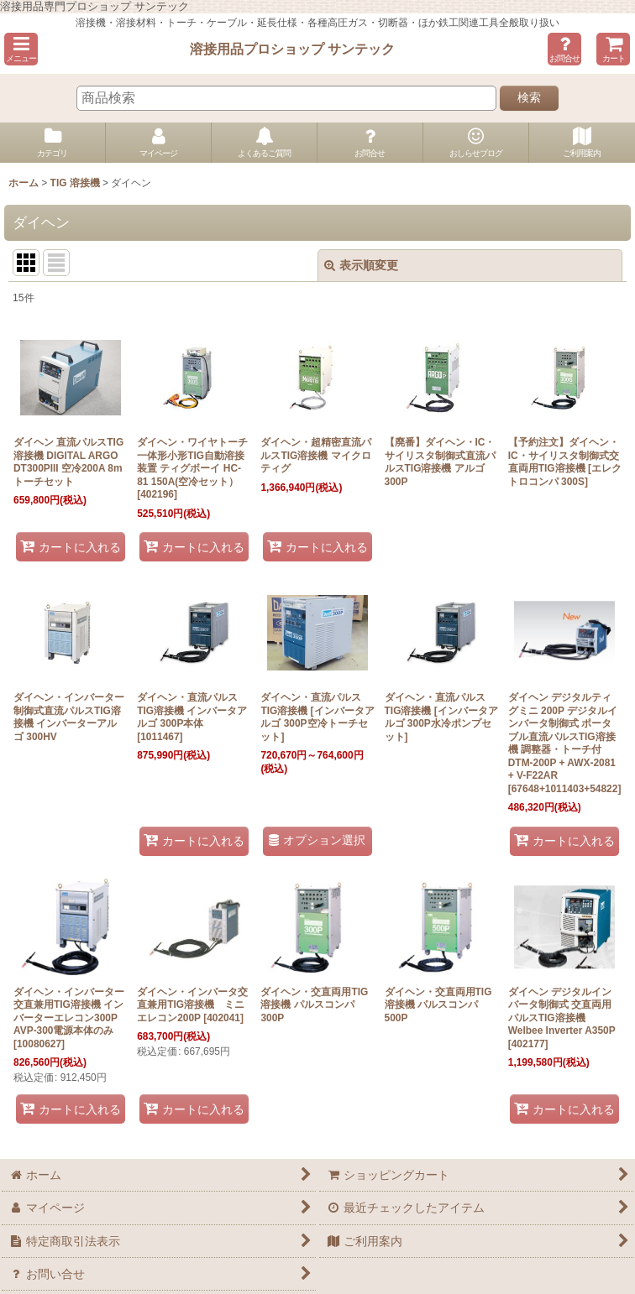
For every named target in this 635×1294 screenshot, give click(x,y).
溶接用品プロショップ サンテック (293, 48)
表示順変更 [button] (361, 265)
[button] (21, 49)
